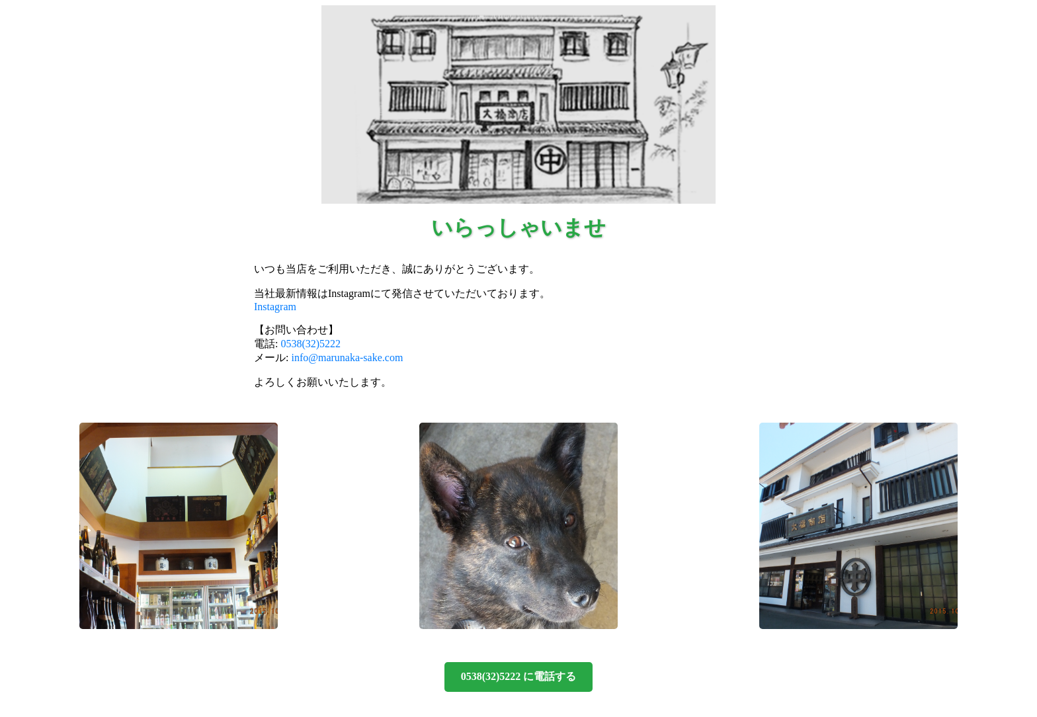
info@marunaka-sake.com (347, 357)
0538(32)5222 (310, 343)
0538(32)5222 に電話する (519, 676)
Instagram (275, 306)
